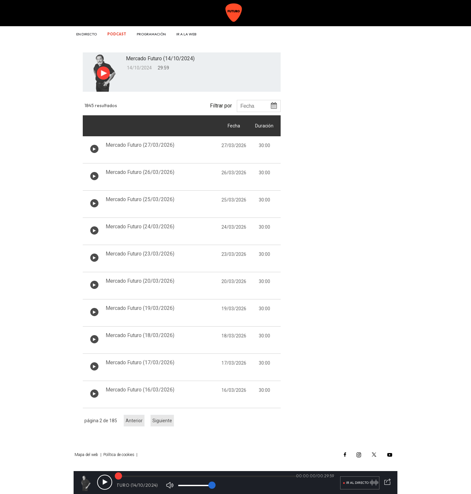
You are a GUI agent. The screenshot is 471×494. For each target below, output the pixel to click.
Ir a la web (186, 34)
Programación (151, 34)
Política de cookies (118, 454)
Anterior (134, 420)
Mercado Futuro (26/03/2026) (140, 172)
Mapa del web (86, 454)
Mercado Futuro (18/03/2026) (140, 335)
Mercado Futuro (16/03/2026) (140, 390)
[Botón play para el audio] (103, 73)
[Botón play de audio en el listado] (94, 149)
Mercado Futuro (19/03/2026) (140, 308)
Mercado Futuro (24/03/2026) (140, 226)
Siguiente (162, 420)
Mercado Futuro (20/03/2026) (140, 281)
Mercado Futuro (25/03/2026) (140, 199)
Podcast (116, 34)
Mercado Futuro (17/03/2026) (140, 362)
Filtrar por (221, 105)
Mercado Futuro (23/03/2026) (140, 254)
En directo (86, 34)
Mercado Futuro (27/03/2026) (140, 145)
